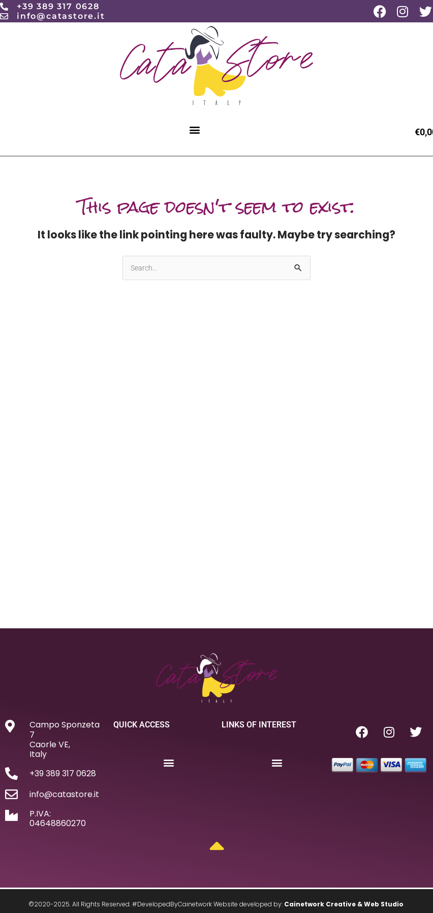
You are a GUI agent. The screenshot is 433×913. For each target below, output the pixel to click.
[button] (195, 129)
